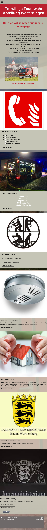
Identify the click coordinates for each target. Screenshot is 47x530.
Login (41, 518)
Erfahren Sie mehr (7, 327)
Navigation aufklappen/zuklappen (23, 2)
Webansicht (39, 519)
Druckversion (6, 518)
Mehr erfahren (7, 147)
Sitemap (14, 518)
